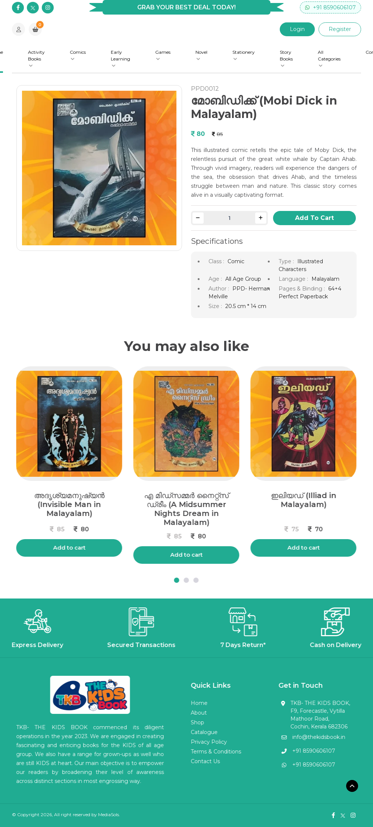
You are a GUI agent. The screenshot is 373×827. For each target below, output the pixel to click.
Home (175, 703)
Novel (201, 55)
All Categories (329, 58)
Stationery (243, 55)
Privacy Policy (185, 742)
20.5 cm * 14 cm (245, 306)
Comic (236, 261)
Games (162, 55)
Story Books (286, 58)
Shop (174, 722)
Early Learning (120, 58)
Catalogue (180, 732)
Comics (78, 55)
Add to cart (163, 554)
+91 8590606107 (330, 7)
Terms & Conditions (192, 751)
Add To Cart (314, 217)
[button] (153, 580)
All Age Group (243, 279)
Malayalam (325, 279)
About (175, 712)
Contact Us (182, 761)
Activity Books (36, 58)
